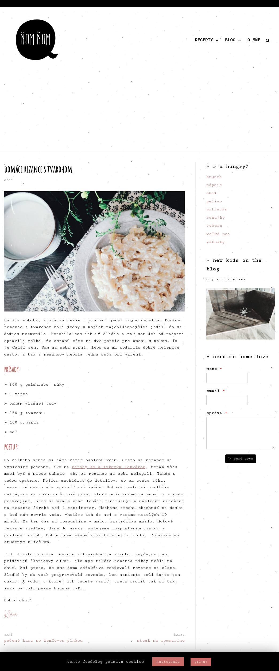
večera (214, 225)
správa (216, 413)
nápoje (214, 184)
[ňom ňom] (37, 40)
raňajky (215, 217)
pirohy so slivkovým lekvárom (108, 467)
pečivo (214, 201)
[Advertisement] (139, 114)
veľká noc (218, 233)
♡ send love (240, 459)
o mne (253, 40)
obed (8, 180)
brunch (214, 176)
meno (214, 368)
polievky (216, 209)
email (215, 391)
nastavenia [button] (168, 662)
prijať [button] (200, 662)
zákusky (215, 242)
